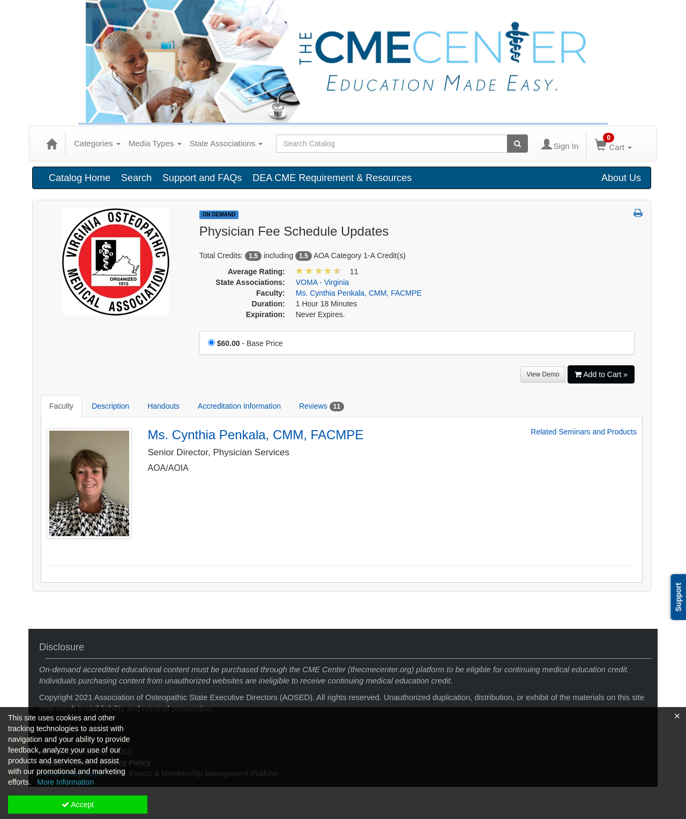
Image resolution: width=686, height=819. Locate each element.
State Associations (226, 143)
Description (110, 406)
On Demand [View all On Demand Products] (219, 214)
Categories (97, 143)
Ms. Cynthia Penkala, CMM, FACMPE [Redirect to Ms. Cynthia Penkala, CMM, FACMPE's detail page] (256, 434)
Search (136, 177)
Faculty (61, 406)
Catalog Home (79, 177)
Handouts (163, 406)
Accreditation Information (239, 406)
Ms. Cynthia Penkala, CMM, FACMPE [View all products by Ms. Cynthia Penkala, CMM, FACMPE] (359, 293)
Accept (78, 804)
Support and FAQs (202, 177)
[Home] (51, 143)
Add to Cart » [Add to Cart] (601, 374)
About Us (621, 177)
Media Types (155, 143)
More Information (65, 782)
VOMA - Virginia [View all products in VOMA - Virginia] (322, 282)
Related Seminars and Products (584, 432)
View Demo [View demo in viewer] (542, 374)
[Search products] (517, 143)
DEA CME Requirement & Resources (332, 177)
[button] (638, 214)
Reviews (321, 406)
